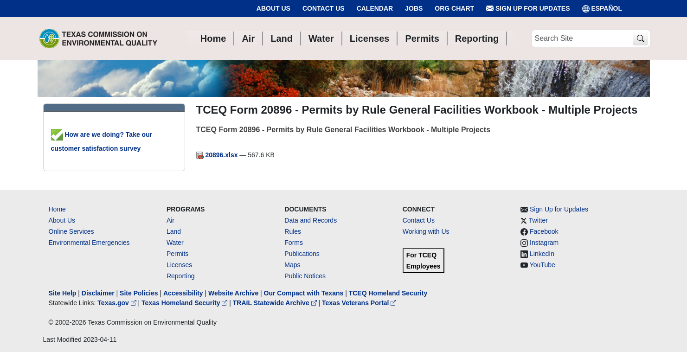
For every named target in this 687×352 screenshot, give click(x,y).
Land (174, 231)
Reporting (181, 276)
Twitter (538, 220)
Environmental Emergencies (89, 242)
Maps (292, 265)
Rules (292, 231)
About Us (273, 8)
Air (170, 220)
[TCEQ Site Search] (640, 39)
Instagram (544, 242)
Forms (293, 242)
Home (57, 209)
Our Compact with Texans (304, 293)
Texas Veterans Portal (359, 303)
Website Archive (233, 293)
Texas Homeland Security (185, 303)
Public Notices (305, 276)
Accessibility (184, 293)
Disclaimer (98, 293)
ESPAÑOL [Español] (602, 9)
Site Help (63, 293)
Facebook (544, 231)
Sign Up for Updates (528, 9)
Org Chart (454, 8)
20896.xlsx (218, 155)
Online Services (71, 231)
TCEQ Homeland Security (388, 293)
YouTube (542, 265)
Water (175, 242)
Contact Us (323, 8)
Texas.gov (117, 303)
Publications (302, 253)
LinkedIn (542, 253)
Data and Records (310, 220)
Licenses (179, 265)
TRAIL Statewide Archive (276, 303)
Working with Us (426, 231)
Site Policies (139, 293)
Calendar (375, 8)
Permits (177, 253)
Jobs (414, 8)
